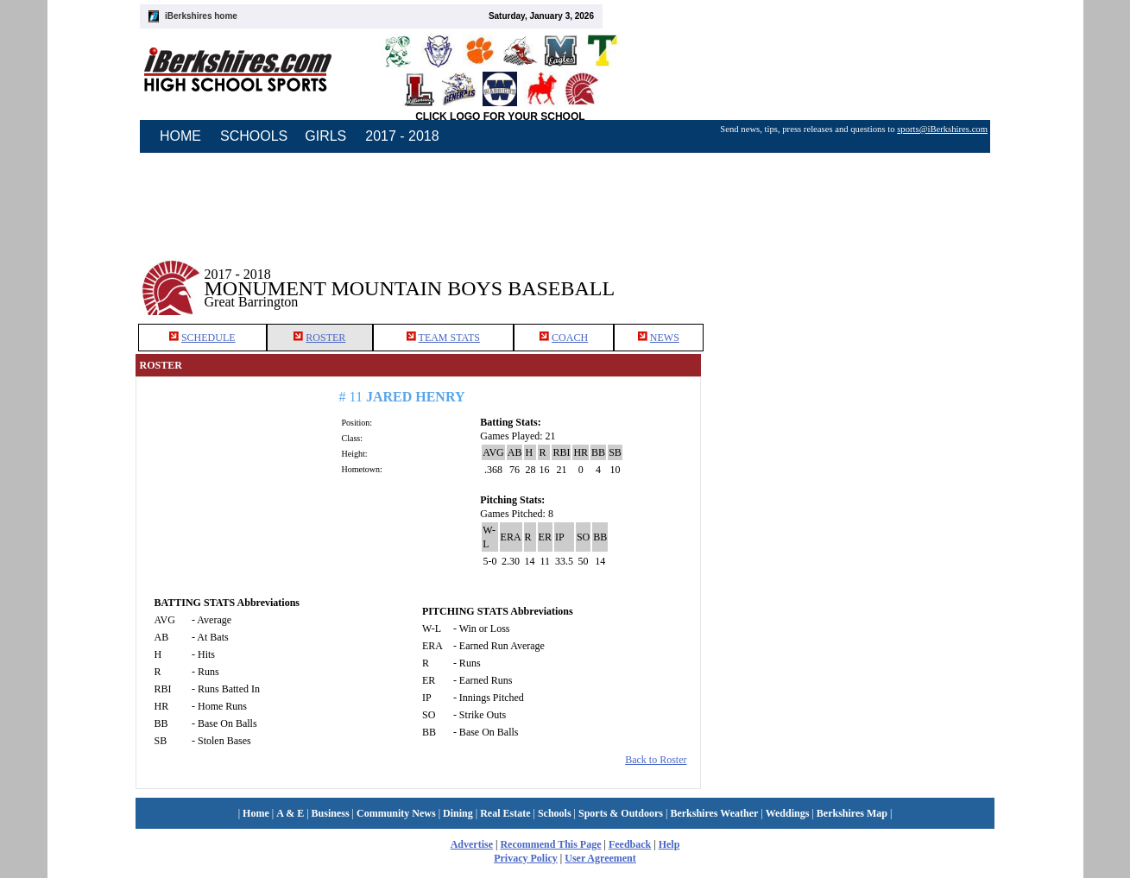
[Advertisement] (848, 275)
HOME (180, 136)
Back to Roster (655, 760)
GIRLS (325, 136)
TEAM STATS (449, 338)
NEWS (664, 338)
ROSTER (325, 338)
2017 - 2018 (402, 136)
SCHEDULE (208, 338)
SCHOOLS (253, 136)
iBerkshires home (201, 16)
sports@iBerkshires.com (942, 129)
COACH (570, 338)
